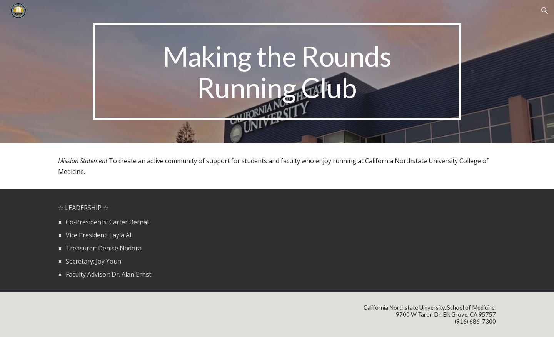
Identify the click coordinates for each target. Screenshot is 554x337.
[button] (545, 11)
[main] (277, 71)
